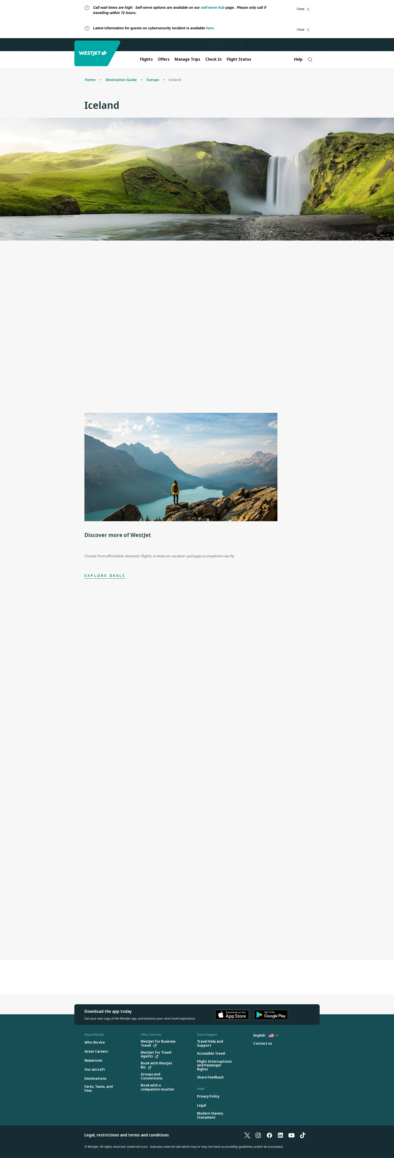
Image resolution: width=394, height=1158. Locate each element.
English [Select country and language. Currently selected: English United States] (265, 1035)
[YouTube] (291, 1135)
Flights (146, 59)
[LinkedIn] (280, 1135)
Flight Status (239, 59)
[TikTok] (303, 1135)
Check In (213, 59)
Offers (164, 59)
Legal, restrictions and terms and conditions (126, 1135)
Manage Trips (187, 59)
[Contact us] (262, 1043)
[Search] (310, 59)
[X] (247, 1135)
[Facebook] (269, 1135)
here (210, 28)
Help (298, 59)
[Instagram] (258, 1135)
